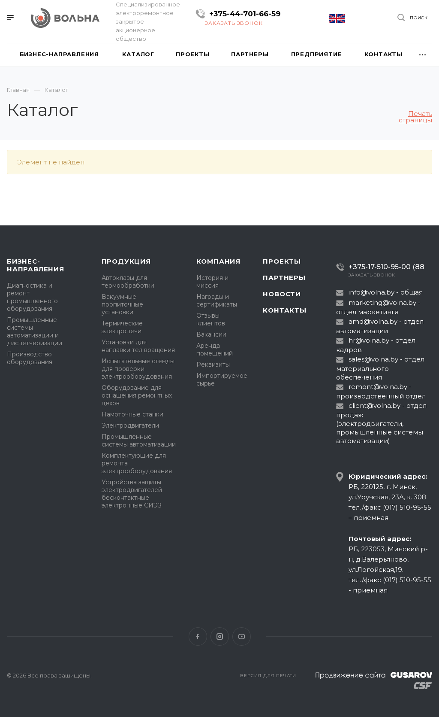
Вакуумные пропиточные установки (122, 304)
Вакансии (211, 334)
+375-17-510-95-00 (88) (383, 267)
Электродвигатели (130, 425)
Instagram (219, 636)
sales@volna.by (373, 359)
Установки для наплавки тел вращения (138, 346)
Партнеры (284, 277)
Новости (282, 294)
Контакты (284, 310)
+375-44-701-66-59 (244, 13)
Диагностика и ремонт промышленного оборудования (32, 297)
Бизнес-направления (35, 265)
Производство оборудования (29, 358)
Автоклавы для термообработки (128, 281)
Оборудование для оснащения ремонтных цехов (137, 395)
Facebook (198, 636)
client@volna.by (374, 405)
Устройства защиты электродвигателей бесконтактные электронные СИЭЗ (132, 493)
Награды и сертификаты (216, 300)
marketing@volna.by (382, 302)
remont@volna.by (378, 387)
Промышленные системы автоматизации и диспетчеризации (34, 331)
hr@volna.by (369, 340)
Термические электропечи (122, 327)
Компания (218, 261)
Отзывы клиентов (210, 319)
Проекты (282, 261)
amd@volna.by (373, 321)
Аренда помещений (214, 349)
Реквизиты (213, 364)
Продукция (126, 261)
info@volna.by (371, 292)
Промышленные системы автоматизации (139, 440)
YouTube (241, 636)
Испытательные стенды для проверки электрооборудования (138, 368)
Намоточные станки (132, 414)
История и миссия (212, 281)
